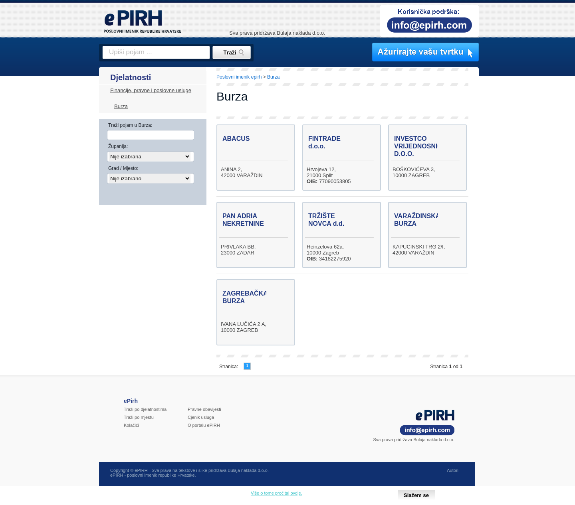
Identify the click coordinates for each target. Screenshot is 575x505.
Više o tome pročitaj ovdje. (276, 493)
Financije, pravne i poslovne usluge (150, 90)
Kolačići (131, 425)
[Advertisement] (514, 205)
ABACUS (236, 138)
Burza (121, 106)
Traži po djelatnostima (145, 409)
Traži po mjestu (139, 417)
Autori (452, 470)
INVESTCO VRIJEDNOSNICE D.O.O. (420, 146)
